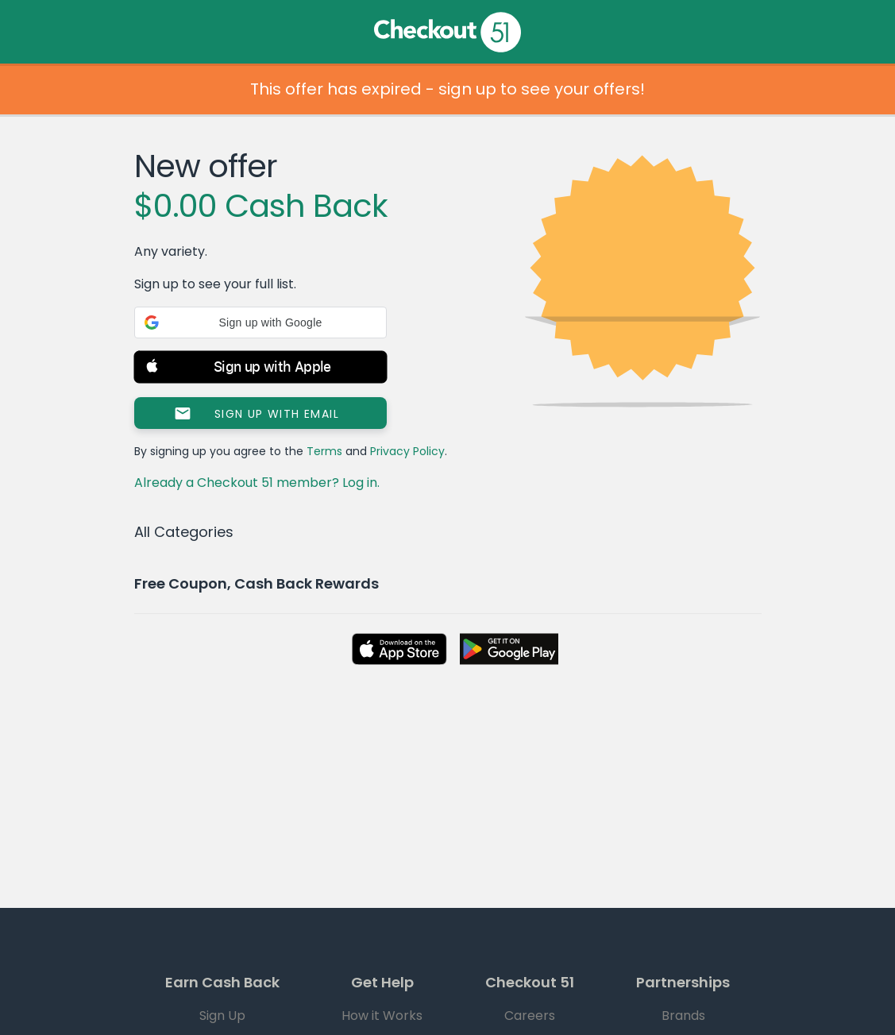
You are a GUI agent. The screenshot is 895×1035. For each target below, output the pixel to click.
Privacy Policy (407, 451)
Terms (324, 451)
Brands (683, 1015)
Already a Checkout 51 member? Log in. (257, 482)
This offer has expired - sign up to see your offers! (447, 88)
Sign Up (222, 1015)
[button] (260, 322)
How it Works (381, 1015)
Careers (529, 1015)
